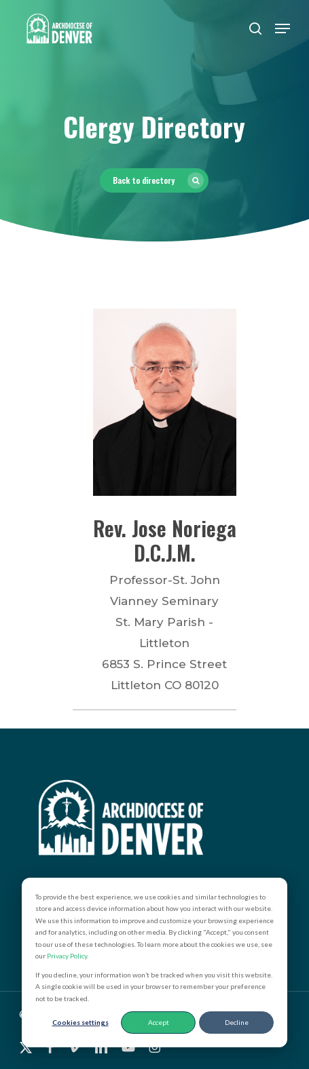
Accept (158, 1022)
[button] (282, 28)
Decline (237, 1022)
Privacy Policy (67, 956)
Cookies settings (80, 1022)
